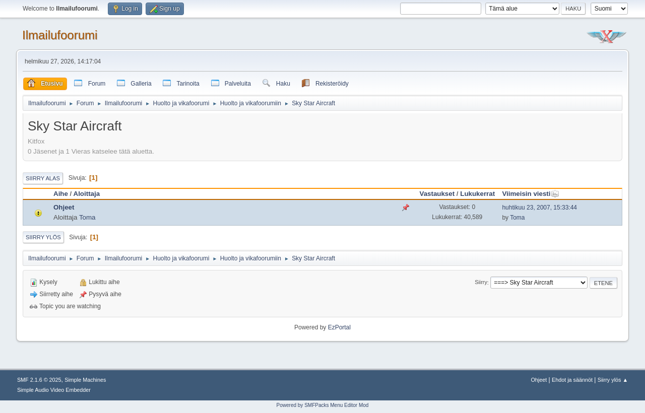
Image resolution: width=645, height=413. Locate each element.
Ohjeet (63, 207)
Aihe (60, 193)
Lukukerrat (477, 193)
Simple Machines (85, 380)
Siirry (481, 283)
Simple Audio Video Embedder (54, 390)
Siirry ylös (43, 237)
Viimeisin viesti (530, 193)
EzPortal (339, 327)
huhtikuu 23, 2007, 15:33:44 (539, 207)
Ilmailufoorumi (59, 35)
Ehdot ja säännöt (572, 380)
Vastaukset (437, 193)
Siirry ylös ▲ (613, 380)
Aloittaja (87, 193)
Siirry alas (43, 178)
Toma (87, 217)
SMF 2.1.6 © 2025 (39, 380)
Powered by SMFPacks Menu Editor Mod (323, 405)
